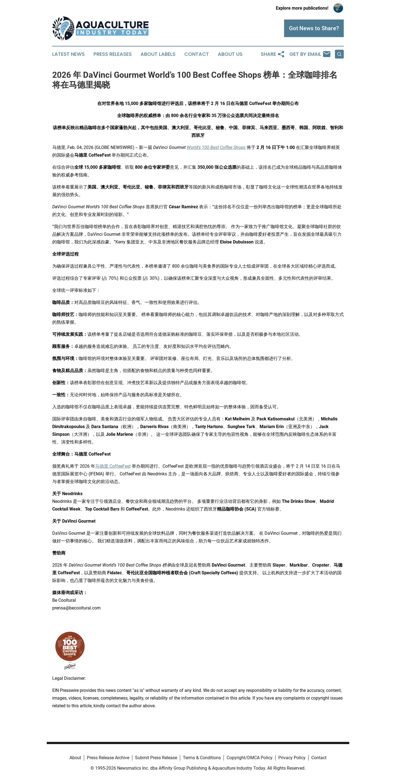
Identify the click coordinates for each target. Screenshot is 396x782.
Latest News (68, 54)
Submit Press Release (156, 757)
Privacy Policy (292, 757)
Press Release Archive (108, 757)
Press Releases (113, 54)
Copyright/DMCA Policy (250, 757)
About (75, 757)
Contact (196, 54)
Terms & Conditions (202, 757)
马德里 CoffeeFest (113, 466)
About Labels (158, 54)
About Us (230, 54)
